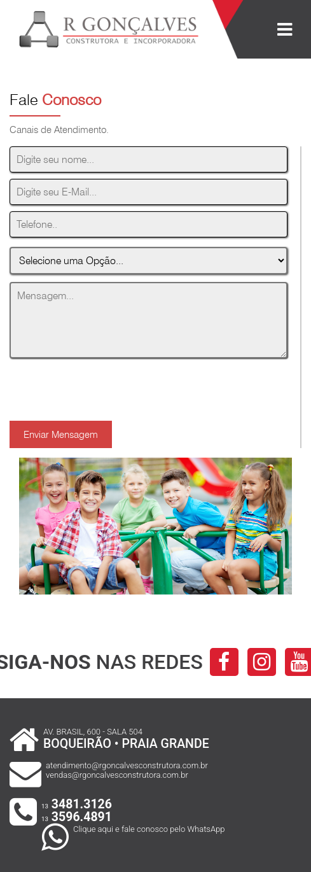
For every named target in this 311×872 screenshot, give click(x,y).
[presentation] (106, 383)
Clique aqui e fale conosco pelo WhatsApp (149, 829)
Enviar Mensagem (61, 434)
